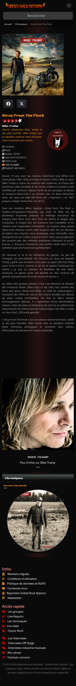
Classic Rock (12, 631)
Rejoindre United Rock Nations (26, 593)
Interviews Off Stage (18, 643)
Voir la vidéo (10, 164)
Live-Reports (12, 616)
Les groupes (12, 611)
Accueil (8, 24)
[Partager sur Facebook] (8, 104)
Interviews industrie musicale (24, 648)
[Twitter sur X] (22, 104)
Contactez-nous (17, 588)
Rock (38, 467)
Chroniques (21, 24)
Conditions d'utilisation (22, 579)
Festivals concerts (16, 657)
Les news (10, 626)
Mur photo (11, 653)
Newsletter (14, 598)
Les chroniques (14, 621)
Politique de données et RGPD (26, 583)
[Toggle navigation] (69, 5)
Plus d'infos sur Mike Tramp (37, 463)
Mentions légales (18, 574)
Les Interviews (14, 638)
